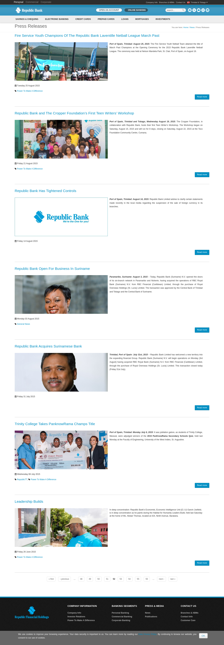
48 (81, 579)
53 (121, 579)
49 (90, 579)
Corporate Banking (121, 620)
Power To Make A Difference (30, 91)
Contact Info (187, 616)
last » (172, 579)
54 (129, 579)
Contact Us (180, 2)
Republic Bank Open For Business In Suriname (52, 269)
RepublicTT (22, 479)
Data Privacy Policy (147, 634)
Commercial (32, 2)
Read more (202, 97)
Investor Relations (76, 616)
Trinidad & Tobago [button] (199, 2)
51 (107, 579)
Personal (19, 2)
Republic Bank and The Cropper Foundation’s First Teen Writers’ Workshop (74, 113)
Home (185, 27)
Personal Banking (120, 613)
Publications (151, 616)
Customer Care (188, 620)
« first (51, 579)
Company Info (152, 2)
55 (138, 579)
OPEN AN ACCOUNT (109, 10)
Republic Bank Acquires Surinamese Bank (48, 346)
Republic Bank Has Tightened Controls (45, 191)
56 (147, 579)
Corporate (46, 2)
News (192, 27)
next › (161, 579)
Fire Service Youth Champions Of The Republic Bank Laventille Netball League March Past (87, 35)
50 (98, 579)
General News (23, 324)
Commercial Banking (122, 616)
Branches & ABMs (166, 2)
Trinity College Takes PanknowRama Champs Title (55, 424)
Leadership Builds (29, 501)
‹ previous (64, 579)
